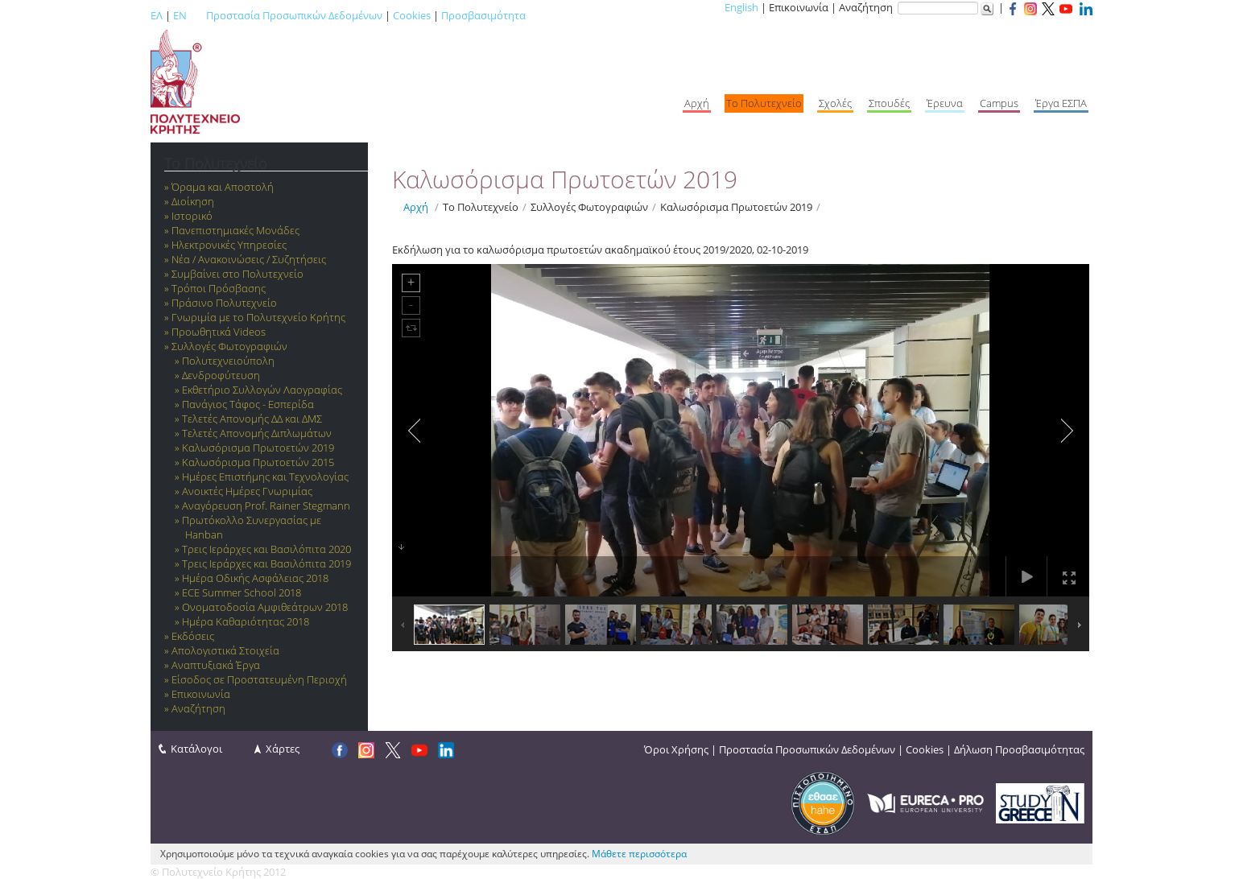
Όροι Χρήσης (676, 749)
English (741, 7)
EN (180, 15)
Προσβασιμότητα (483, 15)
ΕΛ (157, 15)
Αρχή (415, 207)
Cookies (412, 15)
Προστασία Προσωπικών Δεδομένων (294, 15)
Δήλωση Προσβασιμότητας (1019, 749)
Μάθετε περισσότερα (639, 853)
